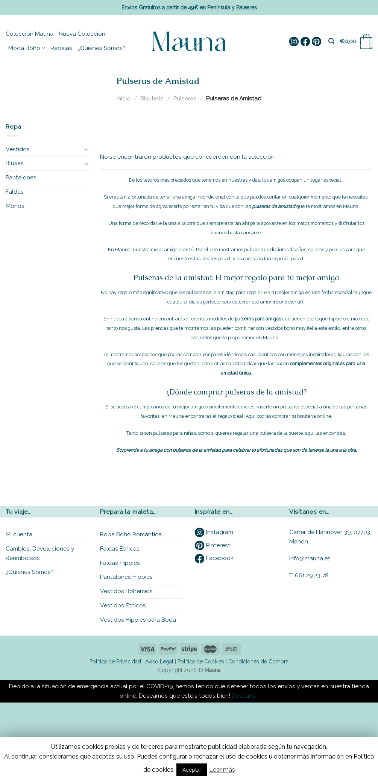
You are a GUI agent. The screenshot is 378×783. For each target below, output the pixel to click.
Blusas (15, 163)
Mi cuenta (19, 534)
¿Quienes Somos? (101, 48)
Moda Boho (26, 48)
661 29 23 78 (312, 575)
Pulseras (184, 98)
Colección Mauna (29, 33)
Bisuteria (152, 98)
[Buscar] (331, 41)
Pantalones (21, 177)
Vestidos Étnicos (123, 605)
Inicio (124, 98)
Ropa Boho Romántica (131, 534)
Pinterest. (213, 545)
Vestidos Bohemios (126, 591)
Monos (15, 205)
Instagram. (214, 532)
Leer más (222, 769)
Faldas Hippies (120, 562)
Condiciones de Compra (258, 662)
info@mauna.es (310, 558)
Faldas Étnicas (120, 548)
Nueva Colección (82, 33)
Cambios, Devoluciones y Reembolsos (40, 553)
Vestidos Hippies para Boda (138, 619)
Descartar (245, 695)
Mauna (350, 206)
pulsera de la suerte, (282, 433)
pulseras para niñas (174, 433)
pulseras (253, 249)
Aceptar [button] (191, 770)
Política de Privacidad (115, 662)
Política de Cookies (201, 662)
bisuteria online (314, 416)
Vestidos (18, 149)
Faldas (15, 191)
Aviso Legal (159, 662)
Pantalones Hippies (126, 576)
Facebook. (215, 557)
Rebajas (61, 48)
